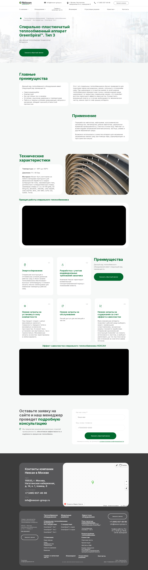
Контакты (125, 9)
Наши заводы (48, 540)
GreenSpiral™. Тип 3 (50, 532)
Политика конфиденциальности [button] (27, 561)
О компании (23, 9)
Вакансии (47, 550)
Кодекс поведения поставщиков (88, 548)
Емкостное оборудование (88, 516)
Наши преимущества (49, 543)
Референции (48, 545)
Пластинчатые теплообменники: (88, 522)
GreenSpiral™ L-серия (68, 527)
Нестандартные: (50, 524)
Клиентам (110, 9)
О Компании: (49, 537)
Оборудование (39, 9)
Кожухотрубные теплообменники (88, 534)
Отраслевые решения (92, 9)
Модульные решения (66, 516)
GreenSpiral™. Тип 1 (50, 527)
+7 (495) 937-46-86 (103, 2)
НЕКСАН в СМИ (86, 545)
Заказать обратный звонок (100, 436)
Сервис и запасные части (57, 9)
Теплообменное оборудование (34, 18)
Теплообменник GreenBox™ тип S (87, 529)
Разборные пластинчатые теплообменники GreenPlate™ (91, 524)
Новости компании (50, 548)
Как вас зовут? (81, 412)
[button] (121, 3)
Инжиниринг (73, 9)
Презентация (86, 543)
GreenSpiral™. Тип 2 (50, 529)
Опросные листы (87, 540)
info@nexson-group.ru (37, 500)
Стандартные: (66, 524)
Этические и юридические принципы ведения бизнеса (91, 551)
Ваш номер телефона (84, 423)
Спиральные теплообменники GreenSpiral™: (55, 522)
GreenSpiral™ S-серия (68, 529)
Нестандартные (38, 20)
